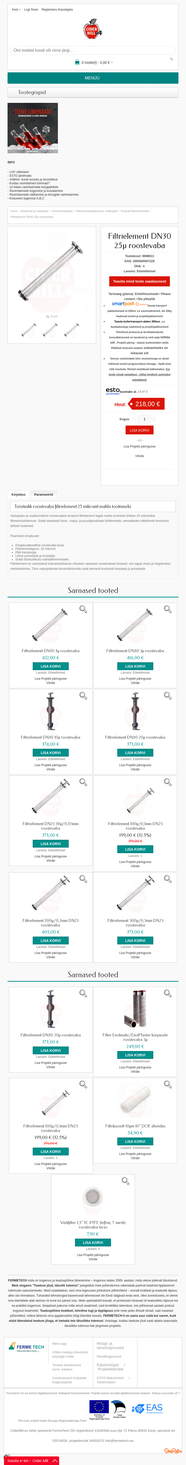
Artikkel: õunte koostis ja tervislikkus (34, 179)
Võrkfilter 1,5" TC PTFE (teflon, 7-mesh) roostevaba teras (92, 1221)
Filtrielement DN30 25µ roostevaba (31, 216)
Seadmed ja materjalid (34, 211)
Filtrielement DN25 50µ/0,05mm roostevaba (51, 825)
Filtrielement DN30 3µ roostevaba (51, 651)
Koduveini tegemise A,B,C (26, 198)
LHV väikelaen (19, 172)
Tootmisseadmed (62, 211)
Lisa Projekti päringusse (140, 446)
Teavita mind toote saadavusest (139, 281)
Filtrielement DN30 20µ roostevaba (135, 737)
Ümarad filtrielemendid (134, 211)
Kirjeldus (19, 494)
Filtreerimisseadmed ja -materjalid (96, 211)
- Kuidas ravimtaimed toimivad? (29, 183)
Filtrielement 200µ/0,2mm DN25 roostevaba (51, 921)
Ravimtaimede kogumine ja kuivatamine (36, 191)
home (13, 211)
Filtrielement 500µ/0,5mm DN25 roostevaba (135, 921)
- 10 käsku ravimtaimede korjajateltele (33, 187)
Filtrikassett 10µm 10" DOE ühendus (135, 1123)
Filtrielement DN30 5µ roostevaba (135, 651)
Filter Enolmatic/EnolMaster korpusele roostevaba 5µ (135, 1035)
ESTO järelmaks (20, 175)
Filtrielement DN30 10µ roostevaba (50, 737)
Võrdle (139, 456)
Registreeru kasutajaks (57, 9)
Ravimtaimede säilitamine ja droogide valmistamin (43, 194)
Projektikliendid (110, 1365)
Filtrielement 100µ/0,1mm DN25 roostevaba (135, 825)
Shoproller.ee (173, 1447)
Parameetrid (43, 494)
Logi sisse (31, 9)
